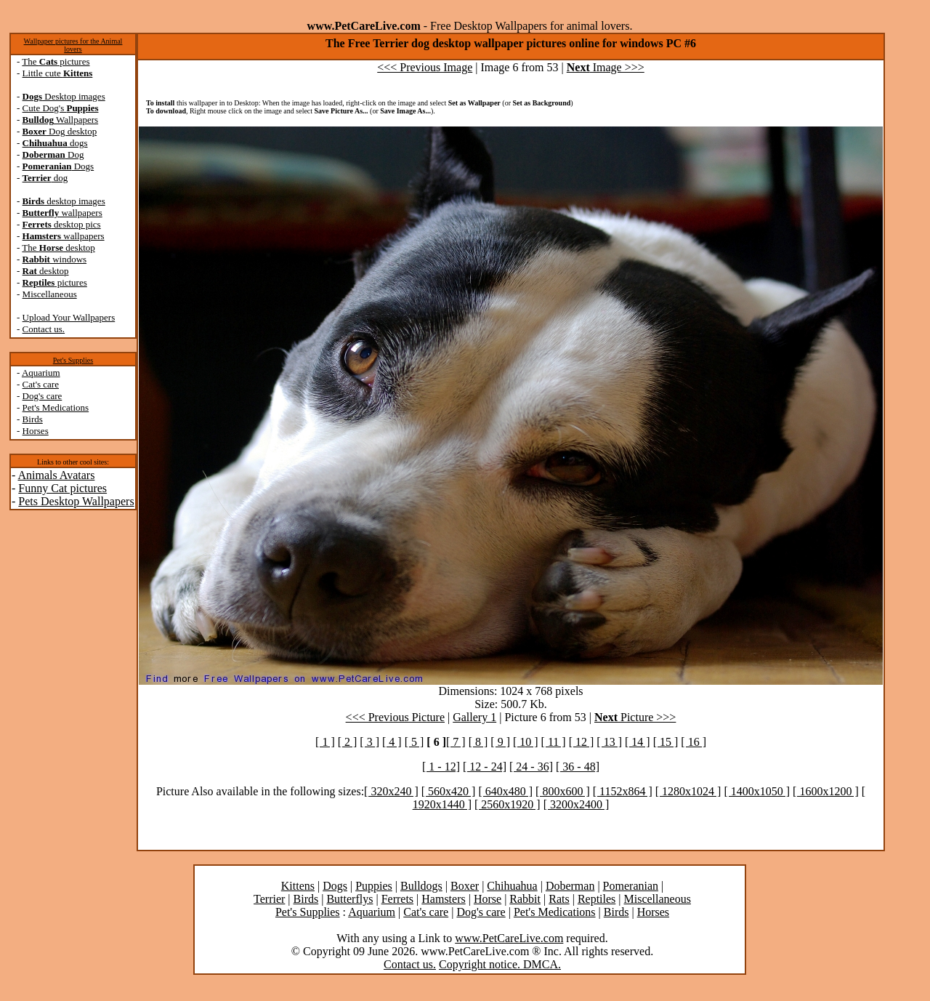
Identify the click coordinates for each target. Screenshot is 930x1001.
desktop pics (62, 224)
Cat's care (41, 384)
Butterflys (349, 899)
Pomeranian (630, 886)
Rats (559, 899)
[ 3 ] (369, 742)
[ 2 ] (347, 742)
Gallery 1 (474, 717)
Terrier (269, 899)
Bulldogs (421, 886)
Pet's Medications (56, 407)
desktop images (64, 201)
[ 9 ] (500, 742)
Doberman (570, 886)
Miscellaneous (50, 294)
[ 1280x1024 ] (688, 791)
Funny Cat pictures (62, 488)
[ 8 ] (478, 742)
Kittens (298, 886)
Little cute (58, 73)
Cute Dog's (61, 107)
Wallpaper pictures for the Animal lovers (73, 45)
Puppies (373, 886)
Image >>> (605, 67)
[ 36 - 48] (577, 766)
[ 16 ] (693, 742)
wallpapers (62, 212)
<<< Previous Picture (395, 717)
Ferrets (397, 899)
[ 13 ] (609, 742)
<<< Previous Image (424, 67)
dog (45, 177)
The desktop (58, 247)
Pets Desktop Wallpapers (76, 501)
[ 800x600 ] (562, 791)
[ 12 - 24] (484, 766)
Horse (487, 899)
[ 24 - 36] (531, 766)
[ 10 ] (525, 742)
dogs (55, 142)
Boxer (464, 886)
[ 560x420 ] (448, 791)
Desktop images (64, 96)
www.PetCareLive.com (509, 938)
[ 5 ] (414, 742)
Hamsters (443, 899)
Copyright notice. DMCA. (500, 964)
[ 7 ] (456, 742)
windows (55, 259)
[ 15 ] (666, 742)
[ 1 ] (325, 742)
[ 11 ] (553, 742)
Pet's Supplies (73, 360)
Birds (33, 419)
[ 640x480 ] (505, 791)
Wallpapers (61, 119)
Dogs (58, 166)
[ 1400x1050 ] (757, 791)
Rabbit (525, 899)
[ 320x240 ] (391, 791)
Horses (36, 430)
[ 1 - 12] (441, 766)
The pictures (55, 61)
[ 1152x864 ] (622, 791)
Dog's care (42, 395)
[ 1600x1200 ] (826, 791)
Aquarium (41, 372)
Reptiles (596, 899)
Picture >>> (635, 717)
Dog (53, 154)
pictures (55, 282)
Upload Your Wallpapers (69, 317)
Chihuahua (512, 886)
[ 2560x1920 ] (507, 804)
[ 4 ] (392, 742)
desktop (46, 270)
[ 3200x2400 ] (576, 804)
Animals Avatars (55, 475)
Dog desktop (60, 131)
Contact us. (44, 328)
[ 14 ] (637, 742)
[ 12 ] (581, 742)
